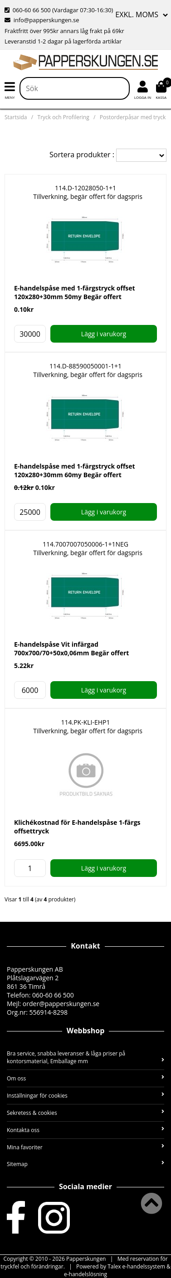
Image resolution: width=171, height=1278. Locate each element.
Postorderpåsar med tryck (133, 117)
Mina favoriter (85, 1147)
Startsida (16, 117)
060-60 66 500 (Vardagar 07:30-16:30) (59, 10)
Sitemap (85, 1164)
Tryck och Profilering (63, 117)
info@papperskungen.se (42, 20)
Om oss (85, 1078)
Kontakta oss (85, 1130)
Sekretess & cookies (85, 1113)
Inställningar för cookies (85, 1095)
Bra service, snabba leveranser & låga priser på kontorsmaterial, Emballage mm (85, 1057)
